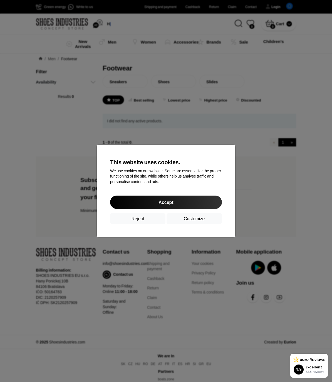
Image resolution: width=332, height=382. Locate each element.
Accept (165, 202)
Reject (138, 218)
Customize (194, 218)
